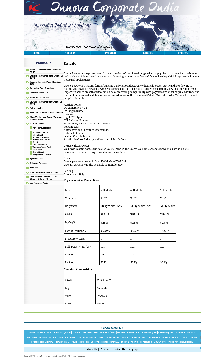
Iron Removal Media (42, 128)
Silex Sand (37, 150)
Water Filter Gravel (41, 140)
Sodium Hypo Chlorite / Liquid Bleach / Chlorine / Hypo (44, 178)
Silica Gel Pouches (38, 163)
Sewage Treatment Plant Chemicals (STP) (78, 337)
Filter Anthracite (40, 145)
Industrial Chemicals (39, 97)
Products (110, 52)
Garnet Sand (38, 152)
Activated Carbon (40, 132)
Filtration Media (37, 123)
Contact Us (119, 349)
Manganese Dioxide (42, 154)
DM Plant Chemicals (39, 93)
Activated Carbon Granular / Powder (46, 112)
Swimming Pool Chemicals (42, 88)
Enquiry (183, 52)
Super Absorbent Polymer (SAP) (44, 172)
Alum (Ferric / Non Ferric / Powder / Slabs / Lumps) (172, 337)
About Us (70, 52)
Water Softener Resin (42, 147)
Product (104, 349)
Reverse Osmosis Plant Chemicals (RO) (137, 332)
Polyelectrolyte (36, 108)
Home (36, 52)
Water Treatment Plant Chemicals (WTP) (50, 332)
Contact (148, 52)
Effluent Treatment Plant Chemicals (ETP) (94, 332)
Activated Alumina (40, 137)
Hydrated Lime (36, 158)
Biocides (34, 168)
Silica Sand (38, 135)
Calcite (36, 142)
